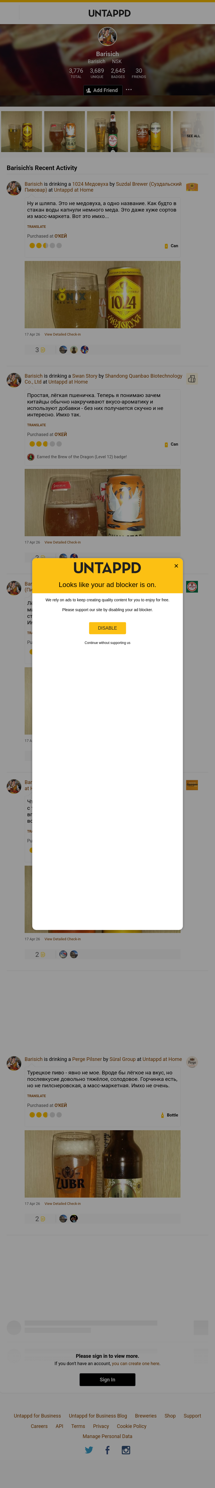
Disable (107, 627)
